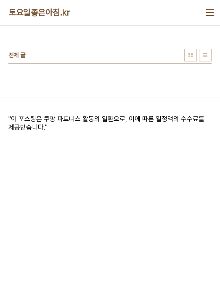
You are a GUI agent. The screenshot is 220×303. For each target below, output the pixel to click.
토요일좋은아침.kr (39, 12)
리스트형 (205, 55)
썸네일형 (190, 55)
